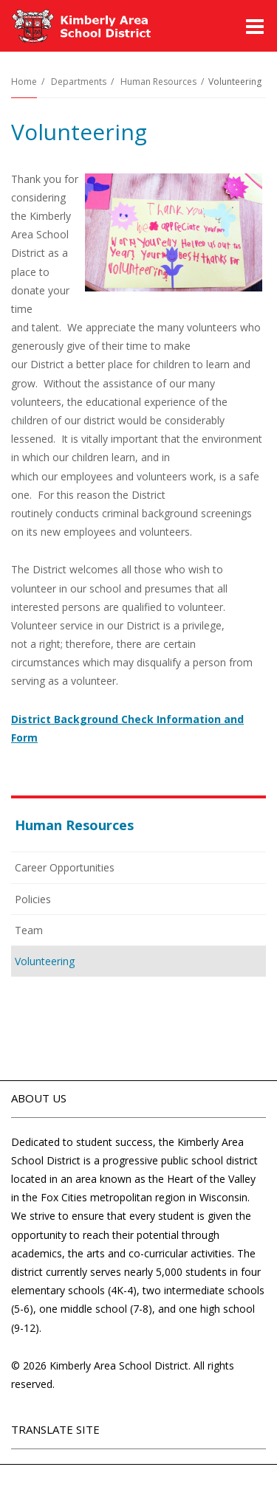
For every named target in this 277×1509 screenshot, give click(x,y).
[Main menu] (255, 26)
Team (29, 930)
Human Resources (158, 81)
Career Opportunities (64, 867)
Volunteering (45, 961)
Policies (53, 901)
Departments (78, 81)
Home (24, 81)
